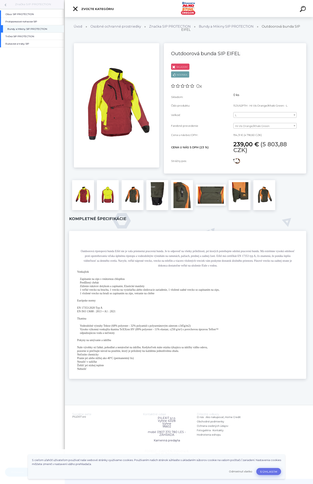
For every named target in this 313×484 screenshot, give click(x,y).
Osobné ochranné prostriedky (115, 26)
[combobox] (265, 115)
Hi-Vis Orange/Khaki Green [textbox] (252, 126)
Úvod (78, 26)
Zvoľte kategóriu (93, 8)
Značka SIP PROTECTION (33, 4)
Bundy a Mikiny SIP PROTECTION (226, 26)
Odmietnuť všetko (240, 471)
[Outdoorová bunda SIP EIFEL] (116, 44)
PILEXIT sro (79, 416)
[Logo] (189, 8)
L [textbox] (236, 115)
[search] (303, 9)
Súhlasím (268, 471)
